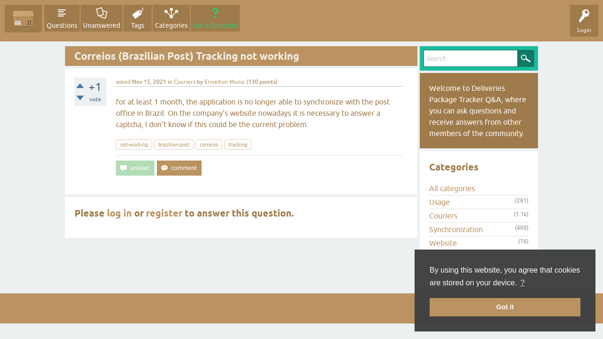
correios (209, 144)
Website (443, 243)
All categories (452, 188)
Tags (137, 25)
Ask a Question (215, 25)
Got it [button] (505, 307)
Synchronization (456, 229)
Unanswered (101, 25)
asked (123, 82)
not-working (134, 144)
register (164, 213)
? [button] (523, 283)
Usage (439, 202)
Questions (62, 25)
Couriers (185, 82)
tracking (237, 144)
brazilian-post (173, 144)
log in (119, 213)
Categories (171, 25)
